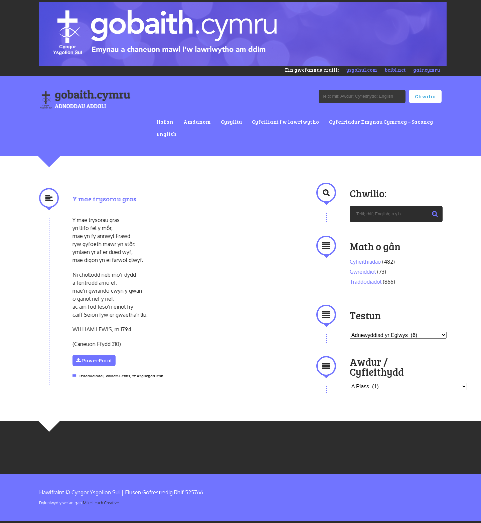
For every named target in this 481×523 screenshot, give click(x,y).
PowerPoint (94, 360)
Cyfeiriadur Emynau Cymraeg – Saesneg (381, 121)
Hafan (164, 121)
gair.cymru (426, 69)
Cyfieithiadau (365, 261)
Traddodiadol (91, 375)
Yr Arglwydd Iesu (147, 375)
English (166, 133)
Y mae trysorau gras (104, 198)
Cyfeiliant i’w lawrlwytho (285, 121)
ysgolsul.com (361, 69)
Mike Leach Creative (101, 502)
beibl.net (395, 69)
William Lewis (117, 375)
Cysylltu (231, 121)
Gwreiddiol (363, 271)
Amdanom (197, 121)
